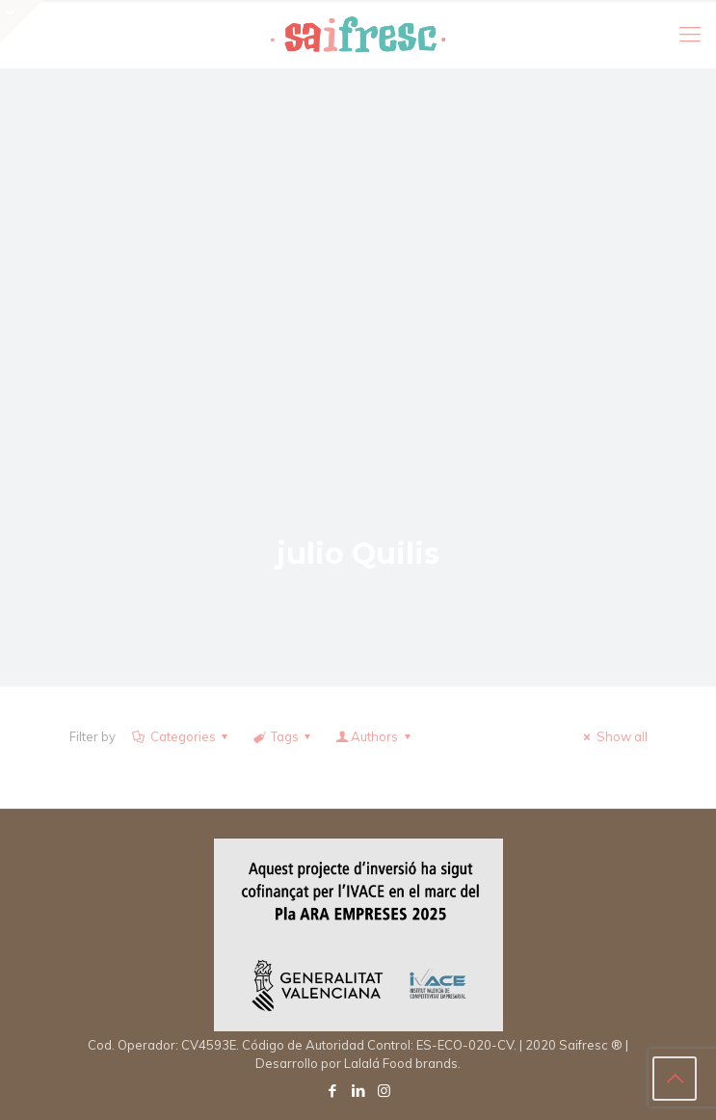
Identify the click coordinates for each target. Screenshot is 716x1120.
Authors (374, 736)
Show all (612, 736)
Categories (181, 736)
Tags (283, 736)
